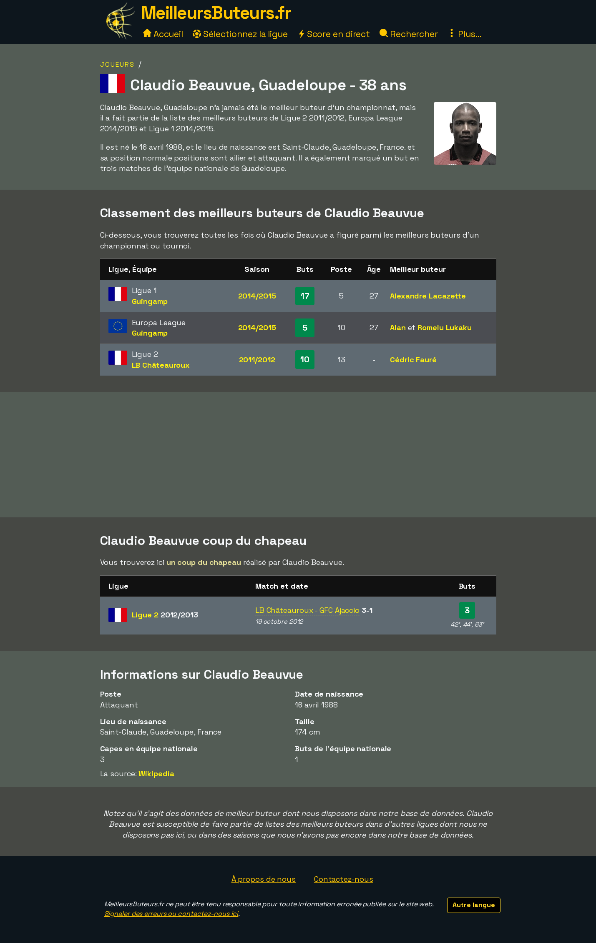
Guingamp (150, 301)
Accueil (163, 34)
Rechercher (409, 34)
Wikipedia (156, 773)
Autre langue (474, 904)
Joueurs (117, 64)
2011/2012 (257, 359)
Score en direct (333, 34)
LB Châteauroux (161, 365)
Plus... (465, 34)
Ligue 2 (165, 614)
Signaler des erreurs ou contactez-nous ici (171, 913)
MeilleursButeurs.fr (216, 13)
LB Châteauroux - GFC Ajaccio (307, 610)
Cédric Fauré (413, 359)
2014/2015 (257, 296)
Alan (398, 327)
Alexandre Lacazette (428, 296)
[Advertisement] (298, 454)
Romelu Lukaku (444, 327)
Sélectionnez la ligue (240, 34)
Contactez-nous (343, 879)
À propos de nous (263, 879)
